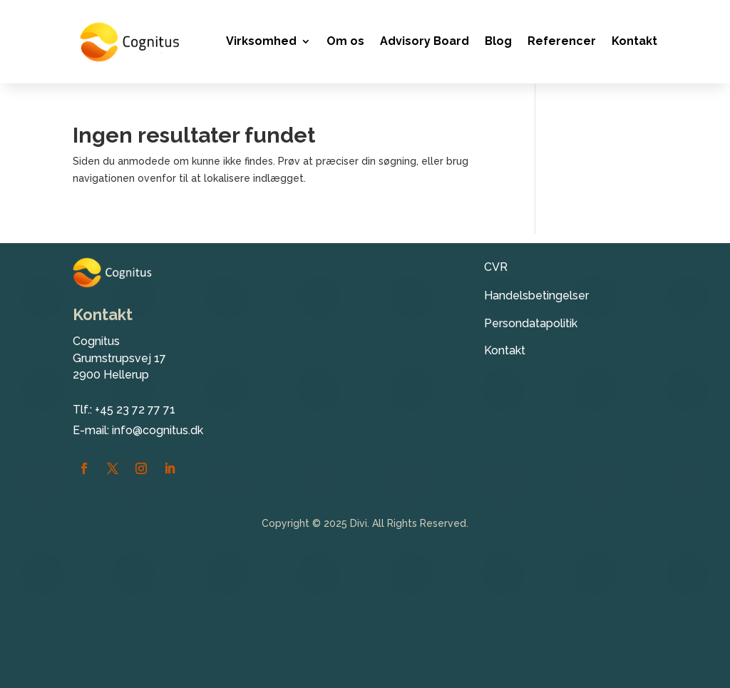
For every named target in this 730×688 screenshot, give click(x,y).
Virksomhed (261, 41)
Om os (345, 41)
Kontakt (634, 41)
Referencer (562, 41)
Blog (498, 41)
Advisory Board (424, 41)
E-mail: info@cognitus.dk (138, 430)
